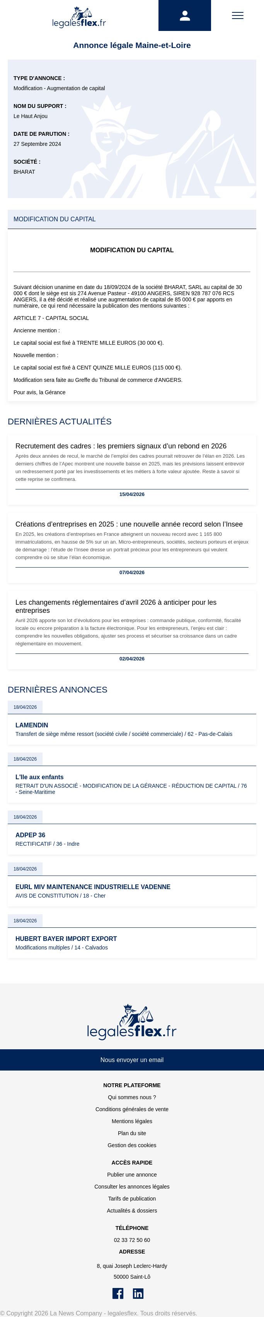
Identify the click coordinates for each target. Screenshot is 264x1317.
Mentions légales (132, 1121)
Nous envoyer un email (132, 1060)
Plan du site (132, 1133)
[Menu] (237, 15)
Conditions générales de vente (132, 1109)
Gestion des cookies (131, 1145)
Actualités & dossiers (132, 1211)
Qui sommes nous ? (132, 1097)
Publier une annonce (132, 1175)
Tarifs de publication (132, 1199)
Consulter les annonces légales (132, 1187)
